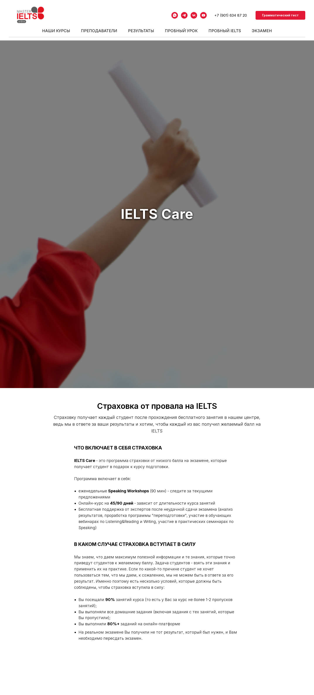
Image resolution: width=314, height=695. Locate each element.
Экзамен (262, 30)
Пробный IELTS (224, 30)
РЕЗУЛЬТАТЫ (141, 30)
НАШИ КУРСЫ (56, 30)
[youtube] (203, 15)
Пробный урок (181, 30)
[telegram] (184, 15)
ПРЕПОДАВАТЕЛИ (99, 30)
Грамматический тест (280, 15)
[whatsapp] (174, 15)
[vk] (194, 15)
